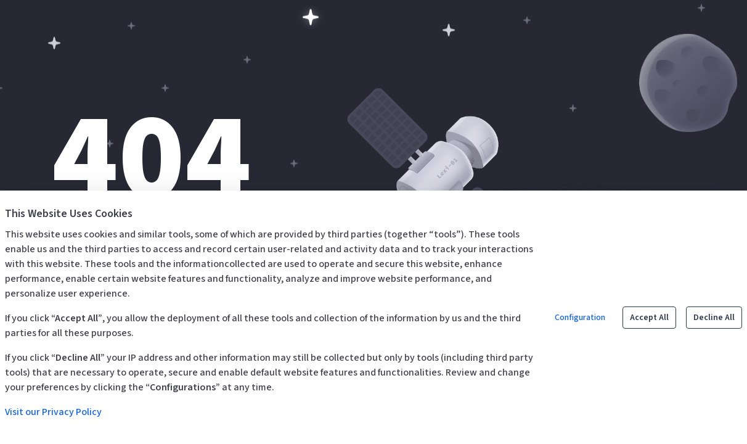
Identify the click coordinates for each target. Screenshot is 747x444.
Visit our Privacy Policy (53, 412)
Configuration (580, 317)
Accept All (649, 317)
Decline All (714, 317)
